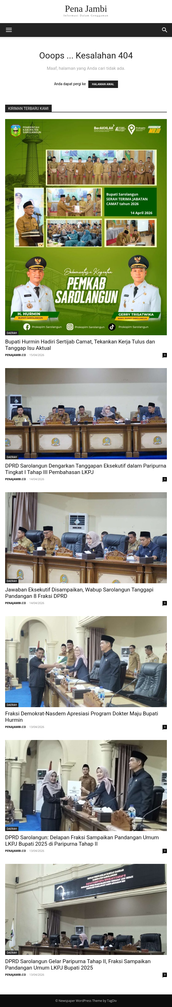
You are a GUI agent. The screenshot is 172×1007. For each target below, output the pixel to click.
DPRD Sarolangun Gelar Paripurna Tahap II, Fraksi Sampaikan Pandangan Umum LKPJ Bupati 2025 (78, 964)
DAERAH (12, 333)
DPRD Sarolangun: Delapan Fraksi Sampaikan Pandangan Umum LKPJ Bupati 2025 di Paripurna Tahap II (82, 840)
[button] (9, 30)
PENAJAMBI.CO (15, 355)
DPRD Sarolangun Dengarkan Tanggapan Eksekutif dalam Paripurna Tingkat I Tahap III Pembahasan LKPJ (85, 469)
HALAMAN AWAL (103, 84)
